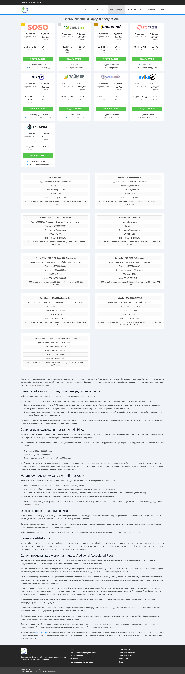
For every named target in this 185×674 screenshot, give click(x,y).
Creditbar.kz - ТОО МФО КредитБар (55, 298)
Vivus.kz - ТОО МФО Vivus (129, 177)
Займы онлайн (99, 10)
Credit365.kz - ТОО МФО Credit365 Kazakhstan (55, 258)
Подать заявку (37, 59)
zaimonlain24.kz (41, 632)
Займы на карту (116, 10)
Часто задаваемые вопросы (81, 662)
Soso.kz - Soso (55, 177)
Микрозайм (151, 10)
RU (87, 10)
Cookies (73, 650)
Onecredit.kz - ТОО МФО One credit (55, 218)
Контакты (74, 659)
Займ (162, 10)
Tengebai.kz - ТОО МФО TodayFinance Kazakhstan (55, 338)
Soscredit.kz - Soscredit (129, 218)
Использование (76, 656)
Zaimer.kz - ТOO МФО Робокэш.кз (129, 258)
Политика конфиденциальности (83, 653)
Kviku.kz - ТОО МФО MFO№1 (129, 298)
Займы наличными (135, 10)
